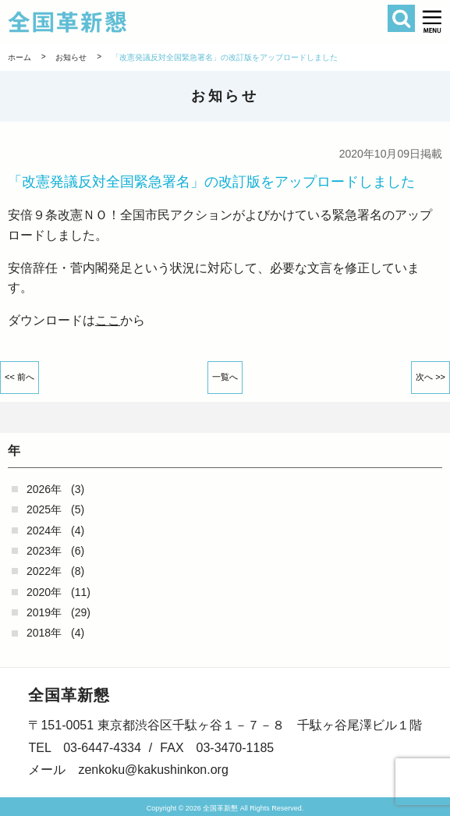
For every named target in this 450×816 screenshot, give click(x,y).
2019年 (44, 612)
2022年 (44, 571)
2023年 (44, 551)
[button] (432, 21)
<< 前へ (19, 376)
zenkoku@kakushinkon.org (153, 769)
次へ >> (430, 376)
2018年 (44, 632)
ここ (107, 320)
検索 (401, 18)
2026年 (44, 489)
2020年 (44, 592)
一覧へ (225, 376)
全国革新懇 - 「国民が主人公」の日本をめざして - (188, 22)
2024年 (44, 530)
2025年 (44, 509)
